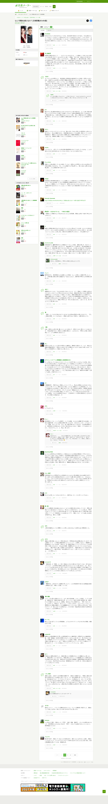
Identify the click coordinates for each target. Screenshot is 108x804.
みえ (46, 406)
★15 (54, 744)
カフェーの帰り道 (25, 222)
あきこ (46, 289)
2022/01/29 (62, 203)
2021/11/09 (64, 255)
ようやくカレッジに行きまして (27, 215)
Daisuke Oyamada (50, 198)
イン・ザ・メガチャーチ (26, 192)
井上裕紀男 (48, 53)
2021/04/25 (64, 665)
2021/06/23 (64, 553)
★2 (54, 45)
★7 (54, 281)
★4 (54, 190)
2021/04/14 (64, 744)
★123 (54, 430)
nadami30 (47, 634)
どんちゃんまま (49, 242)
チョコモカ (48, 162)
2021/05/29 (64, 588)
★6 (54, 304)
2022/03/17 (64, 153)
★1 (54, 91)
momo (46, 147)
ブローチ (23, 133)
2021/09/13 (64, 335)
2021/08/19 (65, 430)
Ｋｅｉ (46, 419)
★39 (54, 255)
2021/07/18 (64, 484)
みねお (46, 178)
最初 (57, 755)
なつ (46, 654)
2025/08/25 (64, 45)
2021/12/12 (64, 234)
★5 (54, 318)
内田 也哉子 (23, 127)
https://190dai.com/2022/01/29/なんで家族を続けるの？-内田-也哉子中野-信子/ (65, 200)
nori (46, 493)
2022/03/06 (64, 170)
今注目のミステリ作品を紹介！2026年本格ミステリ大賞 (28, 17)
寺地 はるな (23, 231)
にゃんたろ (48, 562)
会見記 (22, 155)
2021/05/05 (64, 645)
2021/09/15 (64, 318)
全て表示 (42, 30)
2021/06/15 (64, 573)
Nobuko (47, 720)
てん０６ (47, 736)
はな (46, 526)
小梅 (46, 327)
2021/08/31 (64, 374)
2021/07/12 (64, 517)
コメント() (57, 45)
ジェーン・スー (24, 203)
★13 (54, 712)
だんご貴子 (48, 473)
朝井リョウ (23, 194)
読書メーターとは (37, 770)
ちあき (46, 76)
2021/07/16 (64, 497)
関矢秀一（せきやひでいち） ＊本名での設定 (57, 211)
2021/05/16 (64, 611)
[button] (54, 6)
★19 (54, 611)
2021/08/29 (64, 397)
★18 (54, 573)
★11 (54, 728)
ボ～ (46, 383)
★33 (54, 410)
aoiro (46, 539)
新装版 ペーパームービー (26, 148)
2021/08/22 (64, 410)
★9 (54, 170)
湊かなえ (23, 239)
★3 (54, 153)
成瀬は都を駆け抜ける (26, 185)
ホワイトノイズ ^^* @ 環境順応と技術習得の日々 (58, 360)
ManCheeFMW (49, 452)
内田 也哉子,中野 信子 (23, 14)
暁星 (22, 237)
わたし (46, 129)
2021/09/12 (64, 351)
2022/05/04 (64, 139)
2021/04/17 (64, 728)
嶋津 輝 (22, 224)
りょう (46, 273)
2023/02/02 (64, 91)
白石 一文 (23, 209)
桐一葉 (46, 506)
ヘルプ (35, 775)
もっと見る (32, 178)
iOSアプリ (44, 777)
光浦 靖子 (23, 216)
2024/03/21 (64, 68)
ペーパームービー (25, 140)
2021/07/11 (64, 530)
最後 (75, 755)
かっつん (47, 619)
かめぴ (46, 581)
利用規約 (55, 770)
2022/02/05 (64, 190)
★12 (60, 442)
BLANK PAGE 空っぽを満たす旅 (28, 125)
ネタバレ (49, 30)
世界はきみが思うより (26, 230)
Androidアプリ (37, 777)
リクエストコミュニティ (63, 775)
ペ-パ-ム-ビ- (23, 170)
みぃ (46, 343)
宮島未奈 (23, 186)
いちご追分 (48, 673)
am (46, 109)
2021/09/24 (64, 304)
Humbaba (47, 33)
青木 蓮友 (47, 596)
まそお (46, 705)
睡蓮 (22, 207)
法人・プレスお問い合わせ (50, 775)
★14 (54, 68)
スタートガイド (47, 770)
